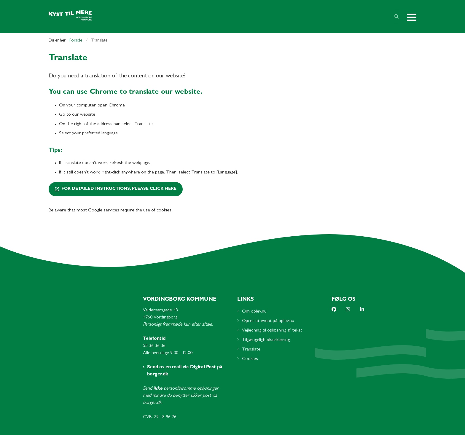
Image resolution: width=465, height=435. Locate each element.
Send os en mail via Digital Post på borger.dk (184, 371)
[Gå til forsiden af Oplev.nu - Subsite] (217, 16)
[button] (411, 16)
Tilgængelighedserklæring (266, 340)
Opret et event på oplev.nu (268, 321)
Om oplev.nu (254, 311)
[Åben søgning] (396, 16)
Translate (251, 349)
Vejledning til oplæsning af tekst (272, 330)
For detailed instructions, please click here (118, 189)
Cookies (250, 359)
